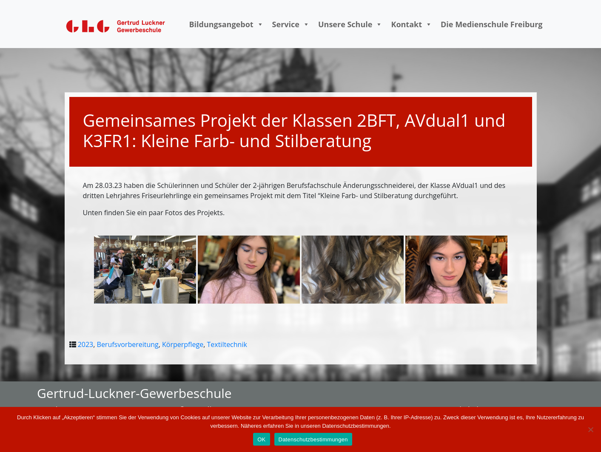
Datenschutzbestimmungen (313, 439)
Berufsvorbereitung (128, 344)
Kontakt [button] (411, 24)
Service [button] (291, 24)
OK (261, 439)
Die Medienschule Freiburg (492, 24)
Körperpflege (182, 344)
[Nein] (590, 429)
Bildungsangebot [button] (226, 24)
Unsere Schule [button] (350, 24)
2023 (86, 344)
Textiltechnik (227, 344)
